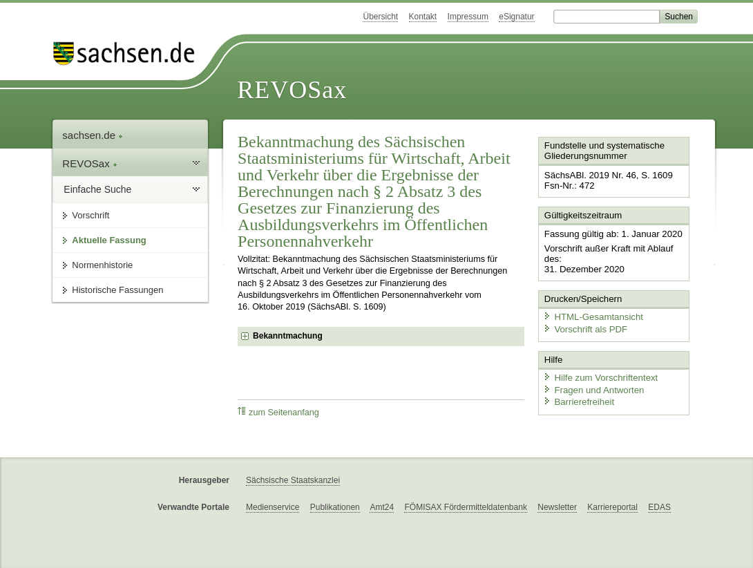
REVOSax (292, 90)
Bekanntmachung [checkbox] (288, 336)
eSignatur (516, 16)
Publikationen (335, 507)
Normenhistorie (102, 265)
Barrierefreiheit (577, 399)
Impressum (468, 16)
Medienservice (272, 507)
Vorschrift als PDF (584, 326)
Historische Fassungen (117, 290)
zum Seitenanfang (278, 412)
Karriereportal (612, 507)
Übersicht (380, 16)
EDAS (659, 507)
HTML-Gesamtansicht (591, 315)
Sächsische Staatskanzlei (293, 480)
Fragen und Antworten (592, 386)
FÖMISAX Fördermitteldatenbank (465, 507)
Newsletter (557, 507)
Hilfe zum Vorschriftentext (598, 375)
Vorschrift (90, 215)
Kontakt (423, 16)
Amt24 (382, 507)
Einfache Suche (97, 189)
